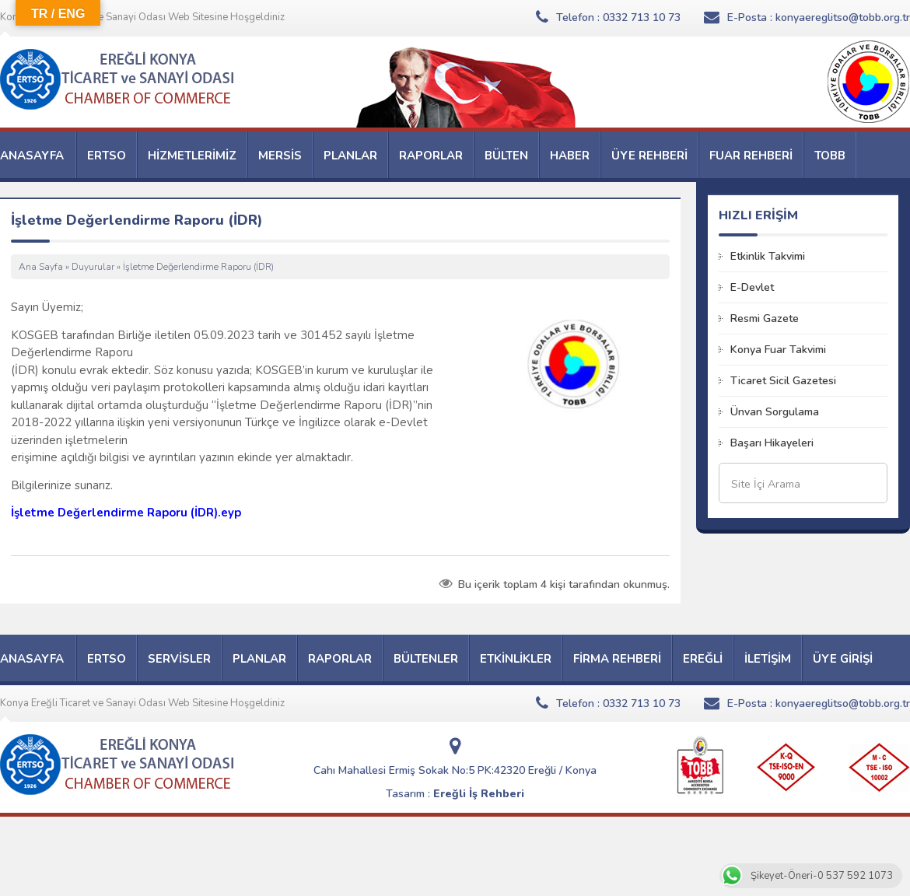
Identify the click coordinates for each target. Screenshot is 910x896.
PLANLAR (350, 155)
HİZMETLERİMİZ (192, 155)
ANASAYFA (32, 155)
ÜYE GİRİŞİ (843, 659)
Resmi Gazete (764, 318)
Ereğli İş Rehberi (478, 793)
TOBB (829, 155)
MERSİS (280, 155)
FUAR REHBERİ (751, 155)
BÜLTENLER (426, 659)
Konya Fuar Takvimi (778, 349)
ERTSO (106, 155)
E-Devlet (752, 287)
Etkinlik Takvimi (767, 256)
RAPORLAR (431, 155)
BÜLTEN (506, 155)
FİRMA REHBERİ (617, 659)
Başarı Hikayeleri (772, 443)
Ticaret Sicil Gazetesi (783, 380)
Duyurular (93, 267)
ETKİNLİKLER (515, 659)
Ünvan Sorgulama (774, 411)
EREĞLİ (703, 659)
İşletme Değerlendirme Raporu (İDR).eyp (126, 512)
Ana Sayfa (41, 267)
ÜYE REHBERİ (649, 155)
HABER (570, 155)
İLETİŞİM (767, 659)
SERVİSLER (179, 659)
